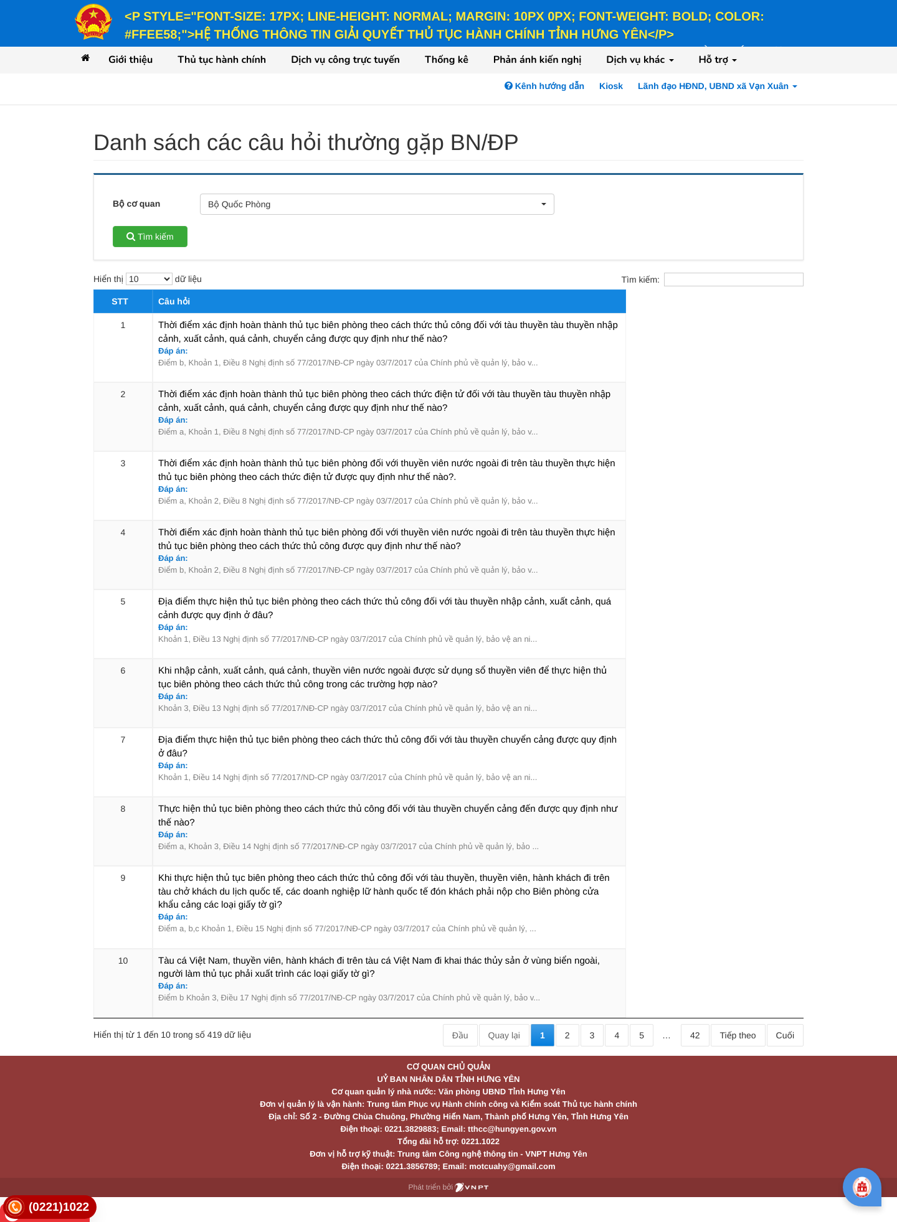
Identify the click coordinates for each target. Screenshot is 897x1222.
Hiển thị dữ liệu (147, 279)
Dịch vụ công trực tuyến (345, 60)
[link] (50, 1207)
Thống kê (446, 60)
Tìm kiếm (149, 237)
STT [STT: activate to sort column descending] (120, 301)
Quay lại (504, 1035)
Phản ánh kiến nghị (537, 60)
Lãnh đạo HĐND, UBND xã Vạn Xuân (717, 86)
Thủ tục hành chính (222, 60)
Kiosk (611, 86)
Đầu (460, 1035)
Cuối (785, 1035)
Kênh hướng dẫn (544, 86)
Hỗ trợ (718, 60)
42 (695, 1035)
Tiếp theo (738, 1035)
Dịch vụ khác (639, 60)
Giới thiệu (130, 60)
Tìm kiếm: (712, 279)
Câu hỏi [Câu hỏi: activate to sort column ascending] (174, 301)
